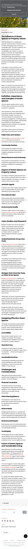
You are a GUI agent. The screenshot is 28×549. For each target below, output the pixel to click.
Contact (5, 532)
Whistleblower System (21, 540)
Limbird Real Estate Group (10, 244)
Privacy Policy (5, 540)
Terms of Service (15, 546)
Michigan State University (9, 278)
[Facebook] (2, 521)
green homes (5, 455)
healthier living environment (9, 212)
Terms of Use (12, 540)
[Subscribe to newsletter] (25, 512)
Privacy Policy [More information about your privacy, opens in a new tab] (11, 6)
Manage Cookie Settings (14, 9)
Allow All (14, 13)
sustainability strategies (8, 467)
